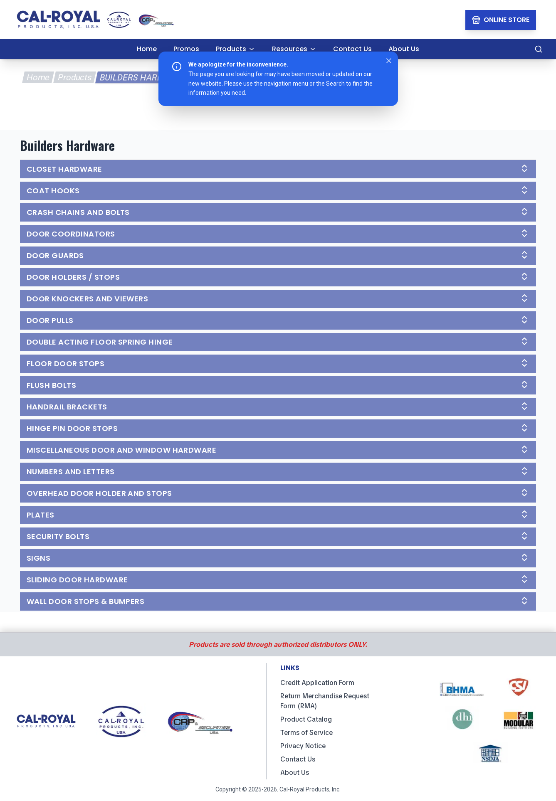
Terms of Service (306, 732)
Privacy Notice (303, 746)
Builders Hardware (143, 77)
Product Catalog (306, 719)
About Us (294, 772)
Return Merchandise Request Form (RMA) (324, 701)
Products (74, 77)
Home (37, 77)
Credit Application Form (317, 682)
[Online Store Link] (500, 20)
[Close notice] (389, 61)
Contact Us (297, 759)
